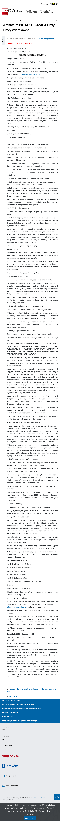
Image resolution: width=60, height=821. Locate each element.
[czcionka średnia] (34, 4)
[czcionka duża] (36, 4)
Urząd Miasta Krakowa (39, 797)
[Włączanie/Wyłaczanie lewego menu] (3, 40)
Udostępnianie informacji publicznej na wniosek (18, 704)
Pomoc (4, 739)
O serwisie (5, 736)
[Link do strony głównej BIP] (30, 12)
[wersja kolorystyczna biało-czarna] (50, 4)
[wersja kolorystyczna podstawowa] (47, 4)
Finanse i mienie (31, 39)
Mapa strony (6, 727)
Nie (33, 818)
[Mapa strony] (39, 21)
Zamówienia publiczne (46, 39)
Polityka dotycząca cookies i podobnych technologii (19, 721)
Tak (26, 818)
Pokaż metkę (13, 696)
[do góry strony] (57, 797)
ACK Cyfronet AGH (52, 797)
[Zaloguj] (57, 21)
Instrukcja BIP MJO (8, 716)
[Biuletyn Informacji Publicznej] (30, 757)
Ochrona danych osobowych (11, 700)
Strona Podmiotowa (16, 39)
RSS (3, 730)
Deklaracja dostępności (10, 712)
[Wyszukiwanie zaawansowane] (21, 21)
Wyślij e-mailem (9, 776)
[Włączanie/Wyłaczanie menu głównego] (3, 21)
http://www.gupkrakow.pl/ (30, 74)
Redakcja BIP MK (8, 746)
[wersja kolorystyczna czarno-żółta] (53, 4)
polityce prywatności (18, 811)
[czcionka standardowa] (32, 4)
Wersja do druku (10, 786)
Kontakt (4, 749)
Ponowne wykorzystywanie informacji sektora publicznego (21, 708)
